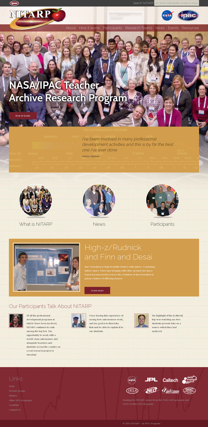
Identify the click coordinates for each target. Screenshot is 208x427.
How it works (89, 28)
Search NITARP (143, 3)
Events (173, 28)
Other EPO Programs (20, 400)
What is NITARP (35, 224)
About (71, 28)
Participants (112, 28)
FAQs (11, 386)
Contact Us (15, 409)
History (13, 395)
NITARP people (17, 390)
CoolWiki (14, 405)
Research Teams (138, 28)
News (160, 28)
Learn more (97, 290)
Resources (190, 28)
